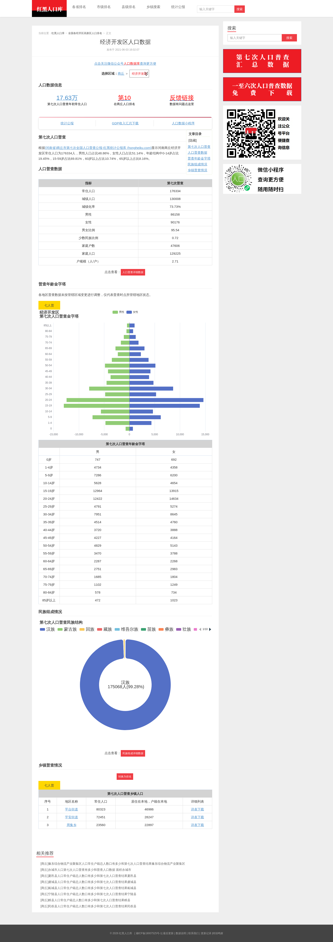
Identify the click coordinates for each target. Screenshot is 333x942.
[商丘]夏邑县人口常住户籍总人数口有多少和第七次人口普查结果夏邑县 (89, 876)
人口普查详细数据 (133, 272)
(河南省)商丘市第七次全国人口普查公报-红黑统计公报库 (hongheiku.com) (98, 148)
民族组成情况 (197, 164)
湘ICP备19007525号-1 (149, 933)
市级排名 (104, 7)
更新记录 (206, 933)
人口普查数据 (197, 152)
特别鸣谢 (218, 933)
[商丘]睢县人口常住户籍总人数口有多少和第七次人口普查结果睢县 (86, 900)
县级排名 (129, 7)
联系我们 (193, 933)
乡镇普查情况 (197, 170)
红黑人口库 (49, 8)
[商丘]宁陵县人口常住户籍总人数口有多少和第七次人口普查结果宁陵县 (89, 894)
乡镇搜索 (153, 7)
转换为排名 (124, 776)
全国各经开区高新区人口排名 (85, 33)
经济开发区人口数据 (125, 42)
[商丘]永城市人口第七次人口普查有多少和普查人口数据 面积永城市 (86, 869)
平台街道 (71, 809)
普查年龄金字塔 (199, 158)
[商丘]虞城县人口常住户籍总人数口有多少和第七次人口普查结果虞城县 (89, 882)
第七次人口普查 (199, 146)
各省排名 (79, 7)
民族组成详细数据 (133, 753)
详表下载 (197, 809)
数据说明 (181, 933)
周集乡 (71, 825)
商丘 (121, 73)
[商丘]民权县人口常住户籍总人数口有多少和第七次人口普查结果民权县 (89, 906)
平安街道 (71, 817)
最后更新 (168, 933)
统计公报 (178, 7)
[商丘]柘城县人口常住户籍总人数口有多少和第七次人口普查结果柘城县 (89, 888)
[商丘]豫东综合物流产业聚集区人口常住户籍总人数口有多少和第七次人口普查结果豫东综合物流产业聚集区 (113, 863)
